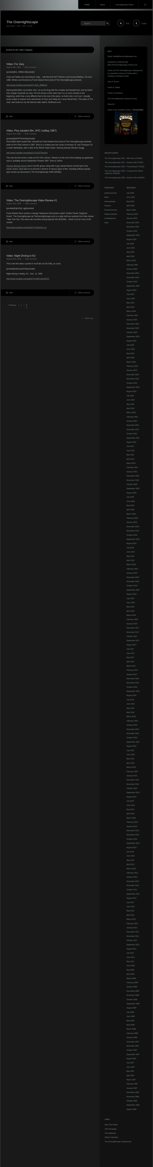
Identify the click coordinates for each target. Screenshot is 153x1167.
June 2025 (131, 248)
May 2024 (130, 303)
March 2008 (131, 1029)
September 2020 (133, 488)
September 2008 (133, 1004)
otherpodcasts (109, 201)
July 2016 (130, 700)
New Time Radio (111, 1125)
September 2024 (133, 286)
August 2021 (131, 442)
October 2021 (132, 434)
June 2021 (131, 451)
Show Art (111, 104)
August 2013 (131, 847)
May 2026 (130, 201)
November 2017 (133, 632)
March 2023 (131, 362)
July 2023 (130, 345)
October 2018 (132, 586)
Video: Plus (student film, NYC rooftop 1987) (31, 130)
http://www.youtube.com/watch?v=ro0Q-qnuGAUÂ (27, 279)
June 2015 (131, 754)
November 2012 (133, 885)
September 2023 (133, 336)
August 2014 (131, 797)
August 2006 (131, 1109)
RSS (128, 23)
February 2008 (132, 1033)
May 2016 (130, 708)
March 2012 (131, 919)
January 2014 (132, 826)
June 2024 (131, 299)
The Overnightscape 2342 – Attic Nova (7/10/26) (123, 158)
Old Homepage (110, 1129)
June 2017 (131, 653)
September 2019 (133, 539)
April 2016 (130, 712)
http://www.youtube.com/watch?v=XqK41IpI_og (26, 227)
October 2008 (132, 999)
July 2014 (130, 801)
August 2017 (131, 645)
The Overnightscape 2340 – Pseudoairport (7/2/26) (124, 167)
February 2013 (132, 873)
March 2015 (131, 767)
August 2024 (131, 290)
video (11, 116)
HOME (87, 5)
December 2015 (133, 729)
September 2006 (133, 1105)
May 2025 (130, 252)
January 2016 (132, 725)
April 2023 (130, 358)
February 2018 (132, 619)
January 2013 (132, 877)
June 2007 (131, 1067)
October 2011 (132, 940)
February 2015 (132, 771)
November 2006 (133, 1097)
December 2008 (133, 991)
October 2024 (132, 282)
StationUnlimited (110, 214)
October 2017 (132, 636)
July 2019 (130, 548)
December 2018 (133, 577)
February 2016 (132, 721)
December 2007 (133, 1042)
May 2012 (130, 911)
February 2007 (132, 1084)
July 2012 (130, 902)
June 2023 (131, 349)
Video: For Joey (15, 64)
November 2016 (133, 683)
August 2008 (131, 1008)
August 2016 (131, 695)
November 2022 (133, 379)
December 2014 (133, 780)
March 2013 (131, 869)
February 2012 (132, 923)
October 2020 (132, 484)
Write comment (30, 67)
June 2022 (131, 400)
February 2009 (132, 982)
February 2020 (132, 518)
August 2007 (131, 1058)
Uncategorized (110, 218)
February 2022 (132, 417)
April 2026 (130, 206)
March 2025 (131, 260)
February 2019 (132, 569)
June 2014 (131, 805)
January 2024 (132, 320)
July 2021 (130, 446)
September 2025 (133, 235)
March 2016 (131, 716)
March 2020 (131, 514)
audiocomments (110, 193)
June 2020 (131, 501)
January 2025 (132, 269)
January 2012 (132, 928)
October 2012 (132, 890)
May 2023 (130, 353)
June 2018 (131, 602)
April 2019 (130, 560)
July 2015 (130, 750)
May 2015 (130, 759)
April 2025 (130, 256)
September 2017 (133, 640)
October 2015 (132, 738)
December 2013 (133, 830)
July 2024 (130, 294)
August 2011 (131, 949)
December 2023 (133, 324)
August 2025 (131, 239)
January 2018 (132, 624)
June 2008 (131, 1016)
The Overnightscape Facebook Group (122, 99)
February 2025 (132, 265)
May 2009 (130, 970)
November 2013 (133, 835)
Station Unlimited (111, 1137)
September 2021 (133, 438)
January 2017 (132, 674)
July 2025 (130, 244)
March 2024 (131, 311)
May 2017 (130, 657)
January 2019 (132, 573)
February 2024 (132, 315)
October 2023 (132, 332)
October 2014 (132, 788)
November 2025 (133, 227)
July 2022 (130, 396)
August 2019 (131, 543)
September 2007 (133, 1054)
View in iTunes (113, 82)
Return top (89, 318)
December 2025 (133, 223)
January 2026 (132, 218)
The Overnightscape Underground (129, 70)
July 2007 (130, 1063)
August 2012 (131, 898)
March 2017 (131, 666)
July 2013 (130, 852)
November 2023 (133, 328)
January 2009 (132, 987)
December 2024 (133, 273)
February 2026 (132, 214)
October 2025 (132, 231)
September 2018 (133, 590)
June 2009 (131, 966)
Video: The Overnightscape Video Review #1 (31, 200)
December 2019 (133, 527)
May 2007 (130, 1071)
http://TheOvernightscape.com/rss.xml (122, 65)
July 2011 (130, 953)
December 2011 (133, 932)
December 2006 (133, 1092)
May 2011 (130, 961)
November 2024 (133, 277)
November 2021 (133, 429)
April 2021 (130, 459)
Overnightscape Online (124, 5)
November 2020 (133, 480)
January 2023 (132, 370)
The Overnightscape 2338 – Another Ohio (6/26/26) (125, 178)
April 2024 (130, 307)
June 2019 (131, 552)
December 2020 (133, 476)
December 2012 (133, 881)
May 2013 (130, 860)
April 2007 (130, 1075)
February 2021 (132, 467)
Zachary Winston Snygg (16, 166)
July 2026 (130, 193)
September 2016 (133, 691)
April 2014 (130, 814)
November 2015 (133, 733)
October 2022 (132, 383)
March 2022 (131, 412)
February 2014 (132, 822)
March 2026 (131, 210)
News (106, 197)
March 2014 (131, 818)
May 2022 (130, 404)
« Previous (12, 305)
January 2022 (132, 421)
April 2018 (130, 611)
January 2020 (132, 522)
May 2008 (130, 1021)
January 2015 (132, 776)
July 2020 (130, 497)
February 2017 (132, 670)
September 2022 (133, 387)
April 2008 (130, 1025)
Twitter (144, 23)
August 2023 (131, 341)
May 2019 (130, 556)
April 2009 (130, 974)
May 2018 (130, 607)
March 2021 (131, 463)
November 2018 (133, 581)
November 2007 (133, 1046)
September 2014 (133, 792)
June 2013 (131, 856)
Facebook (119, 93)
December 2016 (133, 678)
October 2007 (132, 1050)
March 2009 (131, 978)
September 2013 (133, 843)
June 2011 (131, 957)
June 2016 (131, 704)
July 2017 (130, 649)
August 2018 (131, 594)
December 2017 (133, 628)
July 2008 (130, 1012)
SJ (145, 5)
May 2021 (130, 455)
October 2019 (132, 535)
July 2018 (130, 598)
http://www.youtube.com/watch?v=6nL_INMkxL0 (26, 85)
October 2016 (132, 687)
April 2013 (130, 864)
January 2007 (132, 1088)
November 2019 (133, 531)
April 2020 (130, 510)
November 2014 (133, 784)
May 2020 (130, 505)
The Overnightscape (22, 22)
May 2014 (130, 809)
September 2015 (133, 742)
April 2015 (130, 763)
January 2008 (132, 1037)
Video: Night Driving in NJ (20, 255)
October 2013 (132, 839)
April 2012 (130, 915)
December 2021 (133, 425)
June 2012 (131, 906)
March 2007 (131, 1080)
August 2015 (131, 746)
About (102, 5)
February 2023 (132, 366)
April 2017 (130, 662)
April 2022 (130, 408)
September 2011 (133, 945)
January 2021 (132, 472)
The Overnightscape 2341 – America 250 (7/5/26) (124, 162)
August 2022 (131, 391)
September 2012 (133, 894)
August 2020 (131, 493)
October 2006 (132, 1101)
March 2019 (131, 564)
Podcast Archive (110, 210)
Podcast (107, 206)
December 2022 (133, 375)
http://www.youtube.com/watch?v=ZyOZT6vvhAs (27, 153)
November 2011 (133, 936)
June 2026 (131, 197)
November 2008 (133, 995)
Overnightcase (110, 1133)
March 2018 (131, 615)
